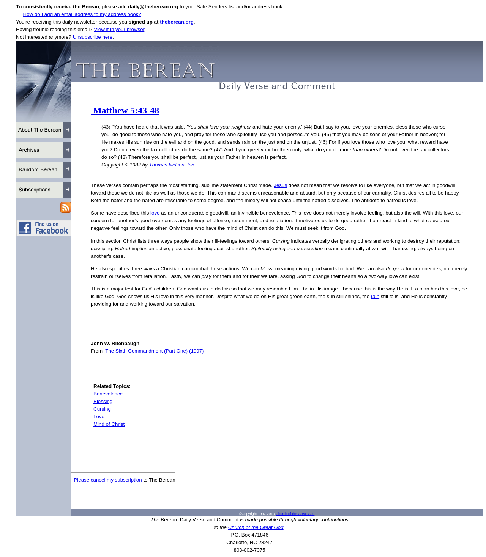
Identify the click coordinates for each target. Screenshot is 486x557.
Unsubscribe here (92, 37)
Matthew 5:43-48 (125, 110)
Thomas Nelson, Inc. (172, 165)
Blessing (102, 401)
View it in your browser (119, 29)
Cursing (102, 409)
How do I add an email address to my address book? (82, 14)
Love (98, 416)
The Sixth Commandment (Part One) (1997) (154, 351)
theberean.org (177, 22)
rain (375, 296)
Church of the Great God (295, 514)
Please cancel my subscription (108, 480)
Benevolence (108, 394)
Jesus (280, 185)
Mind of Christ (109, 424)
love (154, 213)
